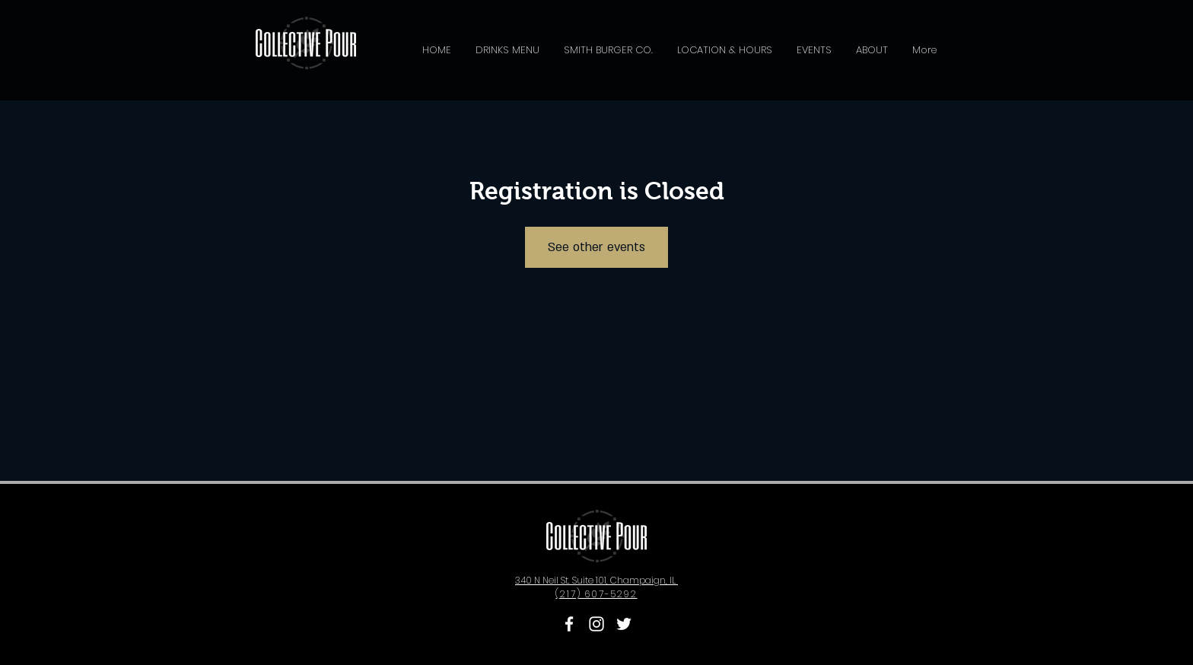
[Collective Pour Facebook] (569, 624)
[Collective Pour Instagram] (596, 624)
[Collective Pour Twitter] (624, 624)
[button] (507, 50)
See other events (596, 247)
